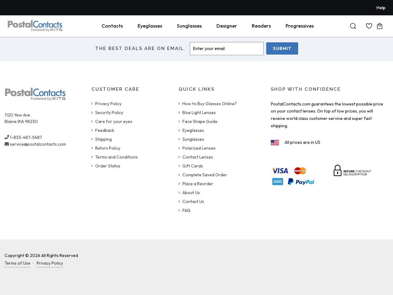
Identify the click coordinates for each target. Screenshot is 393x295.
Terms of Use (17, 263)
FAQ (186, 210)
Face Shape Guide (199, 121)
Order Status (107, 166)
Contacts (112, 26)
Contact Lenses (197, 157)
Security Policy (109, 112)
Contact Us (193, 201)
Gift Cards (192, 166)
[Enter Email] (227, 48)
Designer (226, 26)
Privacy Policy (108, 103)
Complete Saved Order (204, 175)
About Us (191, 192)
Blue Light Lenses (199, 112)
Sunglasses (189, 26)
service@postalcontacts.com (35, 144)
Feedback (104, 130)
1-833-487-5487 (23, 137)
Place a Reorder (197, 183)
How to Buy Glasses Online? (209, 103)
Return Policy (107, 148)
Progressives (300, 26)
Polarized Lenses (199, 148)
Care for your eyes (113, 121)
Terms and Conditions (116, 157)
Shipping (103, 139)
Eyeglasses (150, 26)
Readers (261, 26)
